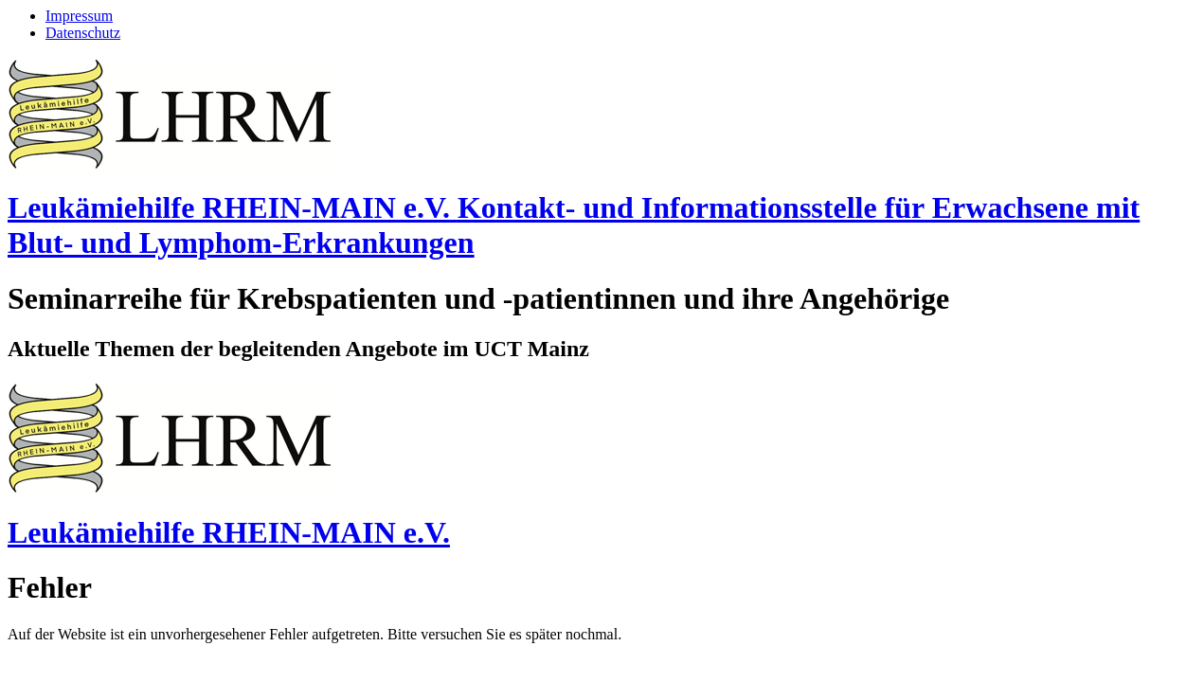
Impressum (79, 16)
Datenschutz (82, 33)
